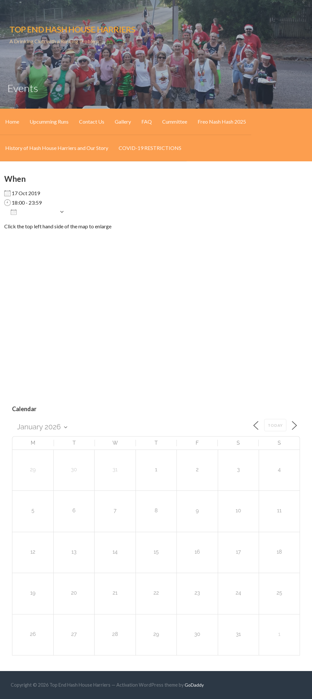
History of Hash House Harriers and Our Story (56, 148)
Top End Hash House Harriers (72, 29)
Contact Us (91, 121)
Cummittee (174, 121)
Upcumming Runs (49, 121)
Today (275, 425)
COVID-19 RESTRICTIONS (150, 148)
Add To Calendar (33, 211)
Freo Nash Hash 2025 (222, 121)
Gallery (123, 121)
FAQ (146, 121)
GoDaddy (194, 685)
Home (12, 121)
